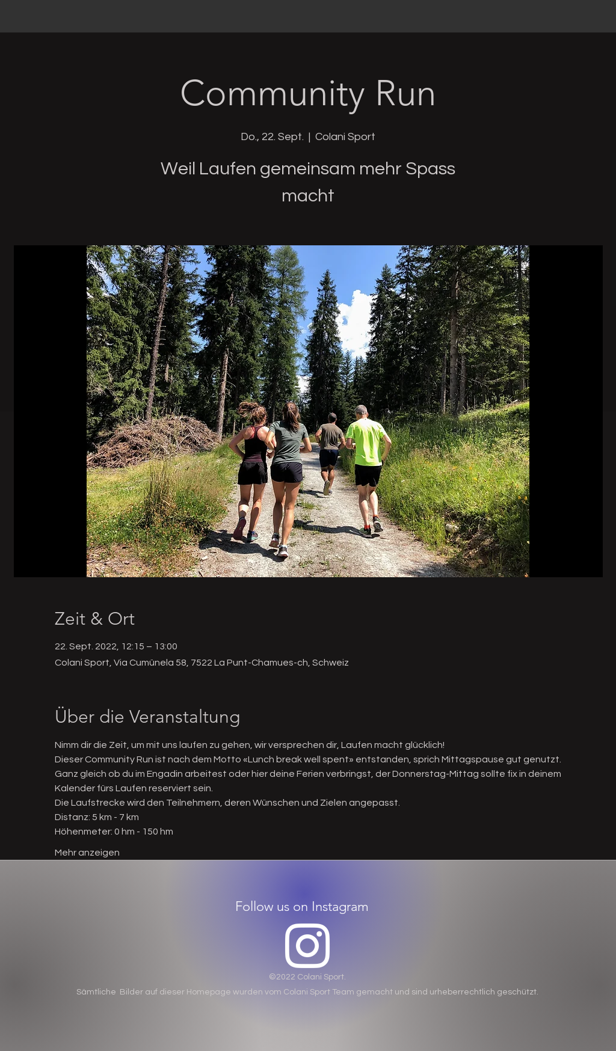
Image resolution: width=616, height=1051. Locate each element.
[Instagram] (307, 946)
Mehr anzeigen (87, 852)
